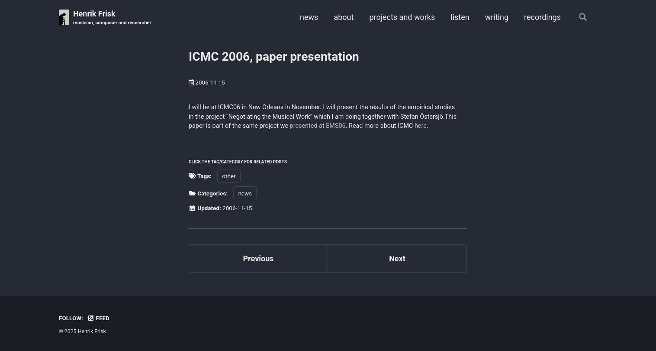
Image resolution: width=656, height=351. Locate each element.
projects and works (402, 17)
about (344, 17)
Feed (98, 318)
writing (496, 17)
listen (459, 17)
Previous (258, 258)
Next (397, 258)
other (228, 175)
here (421, 126)
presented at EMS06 (318, 126)
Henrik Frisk (112, 18)
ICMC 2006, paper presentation (274, 56)
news (309, 17)
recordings (542, 17)
